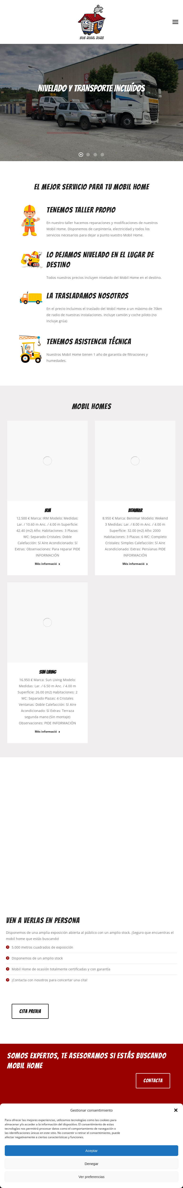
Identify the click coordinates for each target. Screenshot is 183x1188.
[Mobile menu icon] (175, 22)
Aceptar (91, 1151)
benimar (135, 510)
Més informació (47, 564)
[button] (175, 1110)
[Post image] (47, 461)
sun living (47, 672)
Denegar (91, 1164)
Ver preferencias (91, 1177)
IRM (48, 510)
